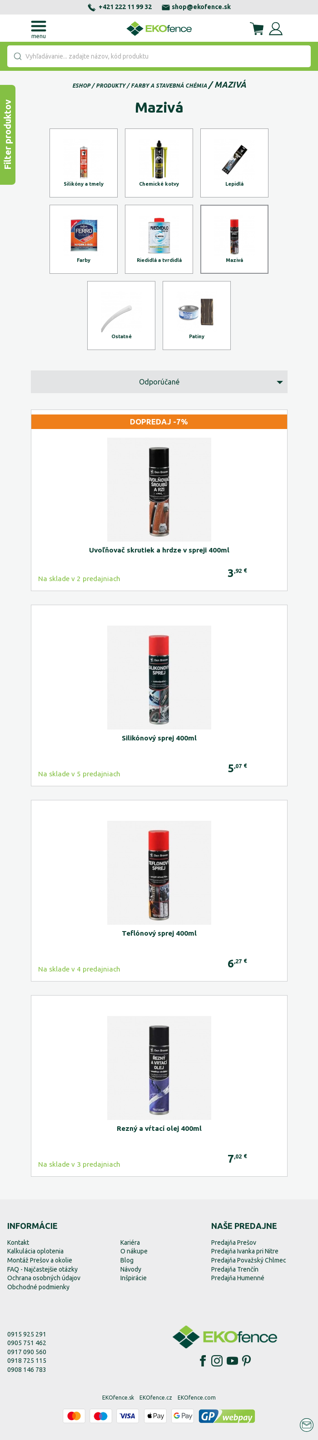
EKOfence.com (197, 1398)
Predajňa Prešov (233, 1242)
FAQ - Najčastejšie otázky (42, 1269)
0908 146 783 (26, 1369)
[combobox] (159, 56)
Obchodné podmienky (38, 1287)
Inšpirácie (133, 1278)
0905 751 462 (26, 1342)
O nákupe (134, 1251)
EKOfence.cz (155, 1398)
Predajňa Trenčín (234, 1269)
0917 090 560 (26, 1352)
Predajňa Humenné (237, 1278)
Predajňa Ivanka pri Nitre (244, 1251)
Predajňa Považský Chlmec (248, 1260)
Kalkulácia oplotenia (35, 1251)
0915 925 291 (26, 1334)
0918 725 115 (26, 1360)
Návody (130, 1269)
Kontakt (18, 1242)
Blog (127, 1260)
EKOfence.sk (118, 1398)
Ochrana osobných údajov (43, 1278)
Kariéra (130, 1242)
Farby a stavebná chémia (169, 86)
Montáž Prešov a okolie (39, 1260)
